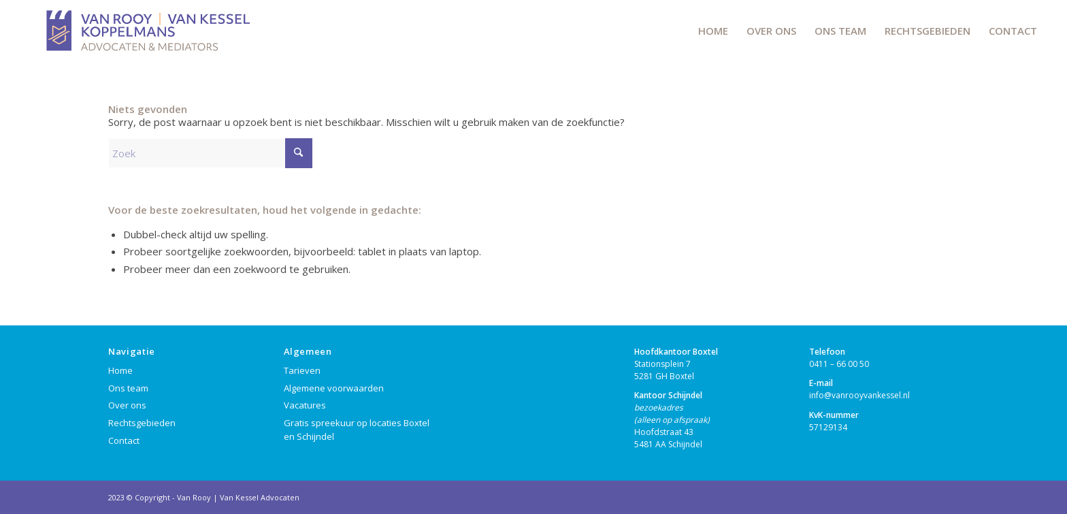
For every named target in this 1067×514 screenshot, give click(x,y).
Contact (123, 440)
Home (120, 370)
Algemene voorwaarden (334, 388)
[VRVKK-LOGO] (146, 30)
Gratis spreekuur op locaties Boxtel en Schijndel (356, 430)
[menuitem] (713, 30)
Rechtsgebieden (142, 423)
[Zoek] (210, 153)
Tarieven (302, 370)
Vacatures (305, 405)
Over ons (127, 405)
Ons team (128, 388)
